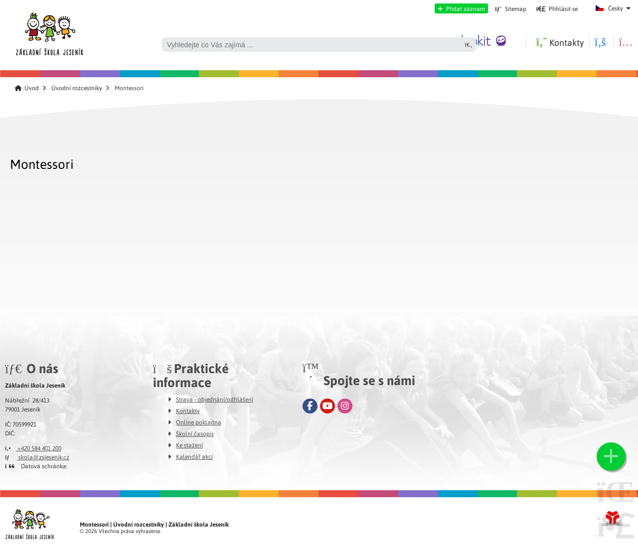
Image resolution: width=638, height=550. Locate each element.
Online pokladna (198, 422)
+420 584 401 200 (33, 448)
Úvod (49, 31)
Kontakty (188, 410)
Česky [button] (615, 8)
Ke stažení (189, 445)
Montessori (42, 163)
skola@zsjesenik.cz (37, 457)
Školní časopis (195, 433)
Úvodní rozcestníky (76, 88)
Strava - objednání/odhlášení (214, 399)
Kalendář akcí (194, 456)
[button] (461, 8)
